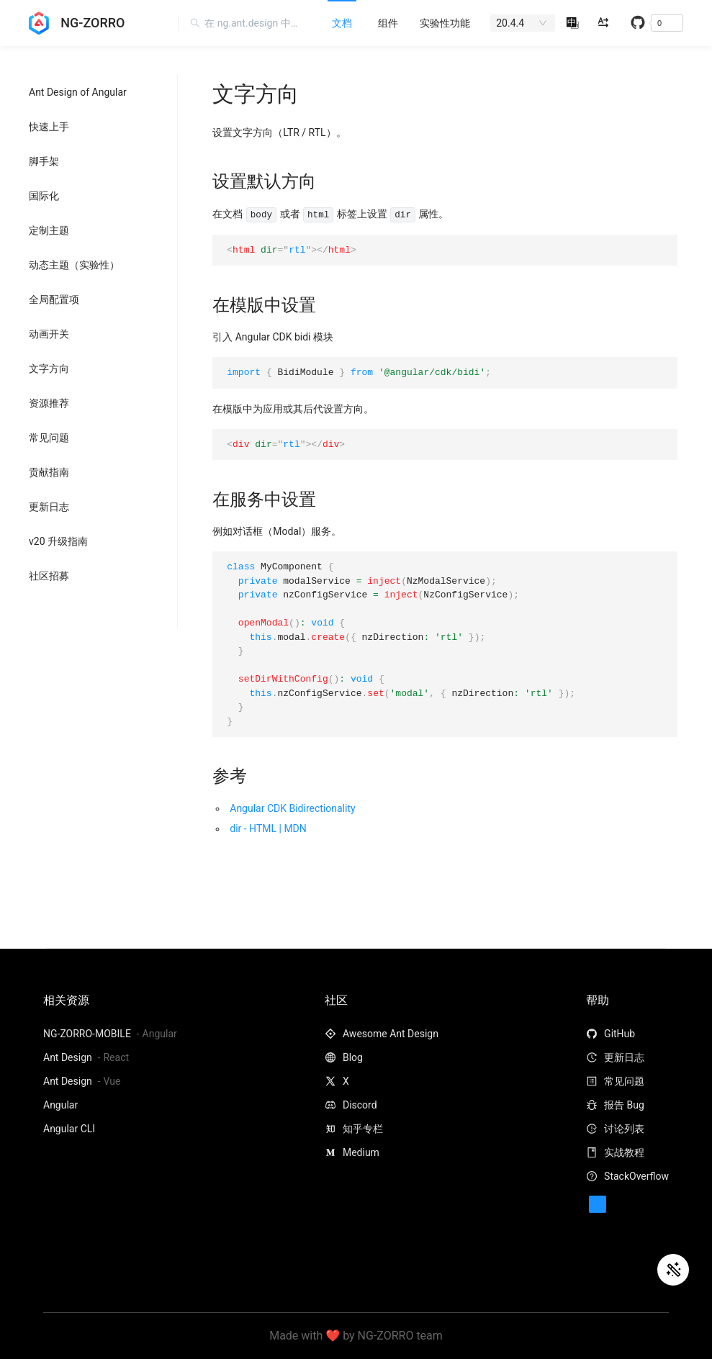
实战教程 (615, 1152)
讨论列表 (615, 1128)
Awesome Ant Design (381, 1033)
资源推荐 (49, 403)
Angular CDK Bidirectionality (292, 808)
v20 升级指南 (58, 541)
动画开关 (49, 334)
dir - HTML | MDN (268, 828)
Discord (351, 1105)
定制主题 (49, 230)
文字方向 (49, 368)
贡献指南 (49, 472)
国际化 (44, 196)
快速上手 (49, 126)
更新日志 (49, 507)
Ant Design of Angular (78, 92)
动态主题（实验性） (74, 265)
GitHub (610, 1033)
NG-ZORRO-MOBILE (88, 1033)
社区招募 (49, 576)
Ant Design (68, 1057)
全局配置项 (54, 299)
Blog (344, 1057)
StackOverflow (627, 1176)
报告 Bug (615, 1105)
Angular (60, 1105)
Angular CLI (69, 1128)
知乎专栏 (354, 1128)
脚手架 (44, 161)
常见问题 (49, 437)
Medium (352, 1152)
